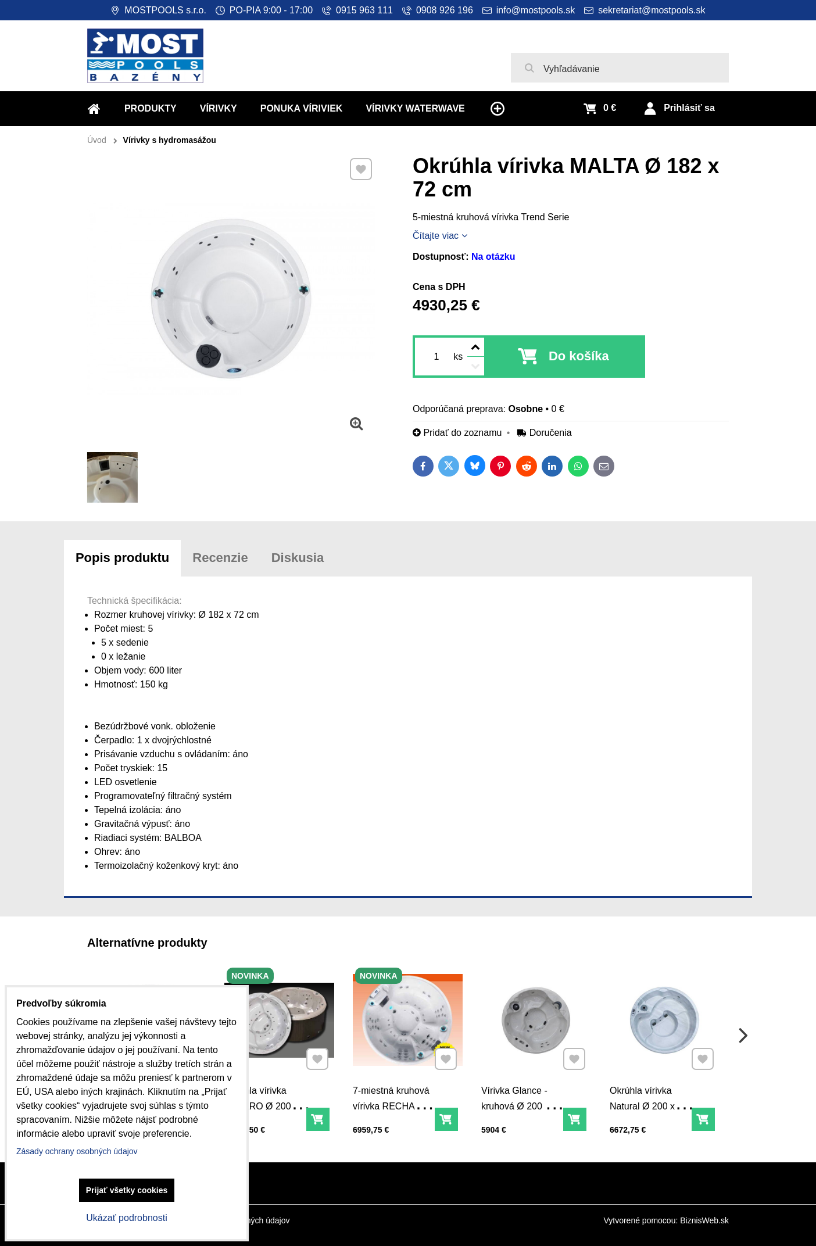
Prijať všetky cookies (127, 1190)
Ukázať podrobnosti (126, 1218)
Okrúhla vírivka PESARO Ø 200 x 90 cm (262, 1104)
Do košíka (579, 356)
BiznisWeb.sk (704, 1220)
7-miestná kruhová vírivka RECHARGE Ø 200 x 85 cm (394, 1104)
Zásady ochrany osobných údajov (77, 1151)
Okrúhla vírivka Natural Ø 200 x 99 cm (649, 1104)
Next (743, 1035)
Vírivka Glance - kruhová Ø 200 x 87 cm (522, 1104)
